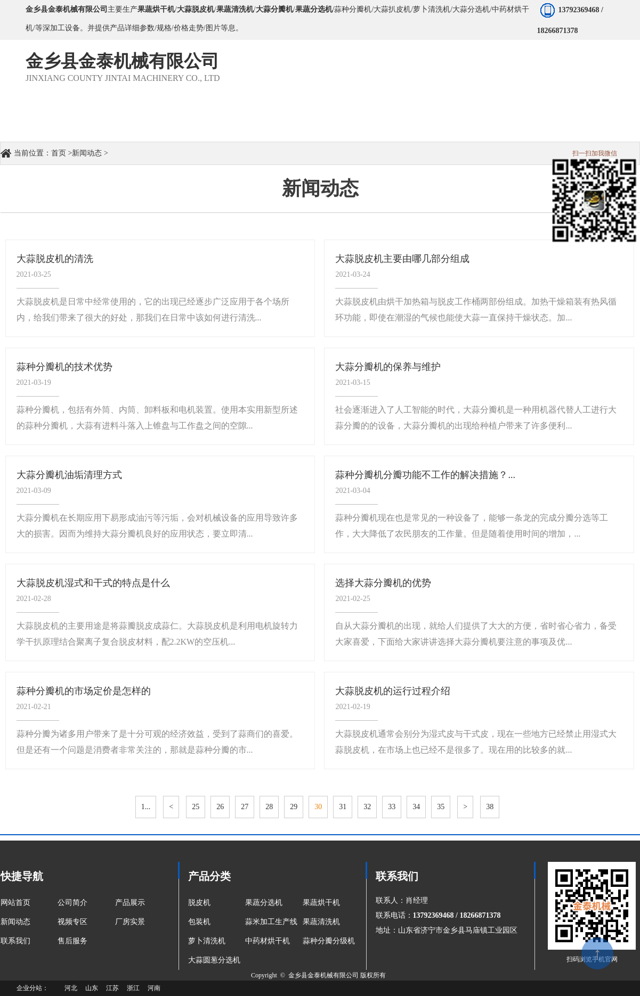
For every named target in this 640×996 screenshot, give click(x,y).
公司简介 (72, 903)
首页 (58, 153)
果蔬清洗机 (321, 922)
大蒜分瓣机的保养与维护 (388, 366)
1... (146, 807)
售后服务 (72, 941)
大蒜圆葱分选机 (214, 960)
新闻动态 (87, 153)
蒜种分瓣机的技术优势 (64, 366)
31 (342, 807)
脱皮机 (199, 903)
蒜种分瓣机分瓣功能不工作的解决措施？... (425, 475)
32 (367, 807)
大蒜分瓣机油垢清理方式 (69, 475)
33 (391, 807)
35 (440, 807)
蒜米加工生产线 (271, 922)
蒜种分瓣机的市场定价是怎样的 (84, 691)
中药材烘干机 (267, 941)
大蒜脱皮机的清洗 (55, 258)
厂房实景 (130, 922)
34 (416, 807)
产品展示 (130, 903)
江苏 (112, 988)
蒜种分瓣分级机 (329, 941)
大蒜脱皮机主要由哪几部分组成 (402, 258)
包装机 (199, 922)
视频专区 (72, 922)
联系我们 (15, 941)
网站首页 (15, 903)
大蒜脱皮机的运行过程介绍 (392, 691)
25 (195, 807)
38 (489, 807)
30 (318, 807)
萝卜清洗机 (206, 941)
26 (220, 807)
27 (244, 807)
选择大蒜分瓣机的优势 (383, 583)
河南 (154, 988)
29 (293, 807)
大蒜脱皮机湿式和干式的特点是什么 (93, 583)
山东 (91, 988)
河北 (70, 988)
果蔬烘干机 (321, 903)
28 (269, 807)
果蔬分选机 (263, 903)
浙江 (133, 988)
